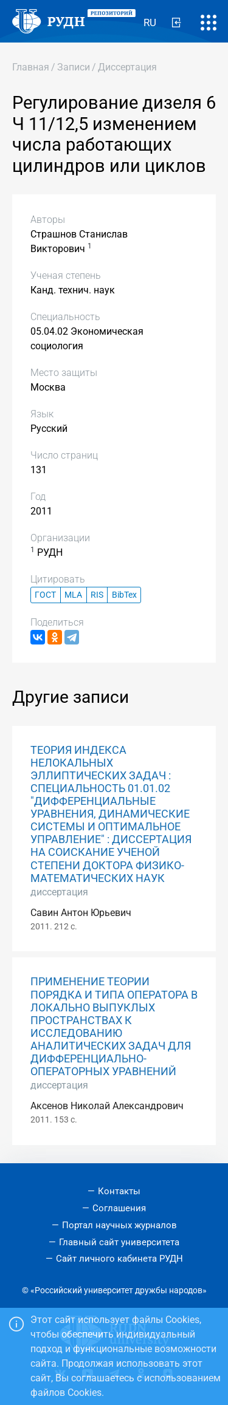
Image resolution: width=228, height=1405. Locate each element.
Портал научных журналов (119, 1225)
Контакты (119, 1191)
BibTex (124, 595)
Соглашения (119, 1208)
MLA (73, 595)
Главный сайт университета (119, 1242)
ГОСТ (45, 595)
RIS (97, 595)
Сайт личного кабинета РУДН (119, 1258)
